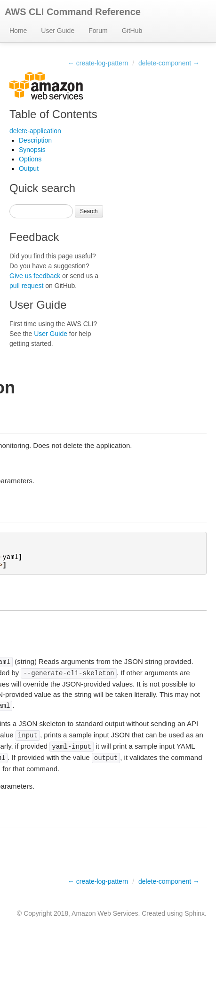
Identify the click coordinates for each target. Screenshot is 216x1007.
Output (29, 168)
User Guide (57, 30)
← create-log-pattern (98, 63)
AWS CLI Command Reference (73, 12)
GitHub (132, 30)
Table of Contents (53, 114)
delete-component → (169, 63)
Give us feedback (34, 276)
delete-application (35, 131)
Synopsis (32, 149)
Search (89, 211)
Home (18, 30)
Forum (97, 30)
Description (35, 140)
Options (30, 159)
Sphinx (194, 913)
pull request (26, 285)
